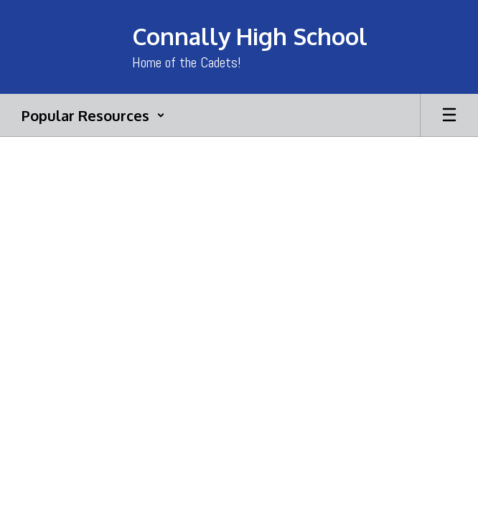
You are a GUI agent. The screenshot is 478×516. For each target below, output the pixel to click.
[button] (93, 115)
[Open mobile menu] (449, 115)
